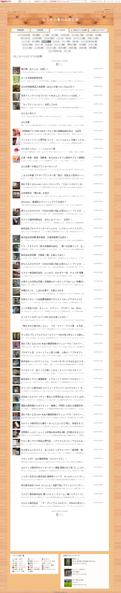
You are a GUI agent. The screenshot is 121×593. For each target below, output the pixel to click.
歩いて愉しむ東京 (77, 580)
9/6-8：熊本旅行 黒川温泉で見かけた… (84, 561)
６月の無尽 (75, 572)
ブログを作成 (109, 1)
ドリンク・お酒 (18, 571)
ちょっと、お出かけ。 (79, 569)
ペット (31, 559)
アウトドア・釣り (26, 1)
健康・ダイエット (19, 565)
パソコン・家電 (48, 565)
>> (95, 1)
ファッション (17, 561)
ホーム (10, 12)
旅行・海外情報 (34, 569)
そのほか (46, 567)
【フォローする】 (99, 12)
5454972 (108, 9)
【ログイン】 (109, 12)
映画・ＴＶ (32, 563)
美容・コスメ (17, 563)
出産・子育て (17, 559)
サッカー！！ (76, 582)
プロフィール (21, 12)
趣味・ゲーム (33, 561)
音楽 (30, 565)
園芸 (30, 571)
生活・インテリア (19, 567)
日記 (14, 12)
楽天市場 (117, 1)
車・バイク (46, 563)
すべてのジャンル (48, 569)
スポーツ (46, 559)
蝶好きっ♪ (75, 559)
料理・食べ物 (17, 569)
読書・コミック (34, 567)
